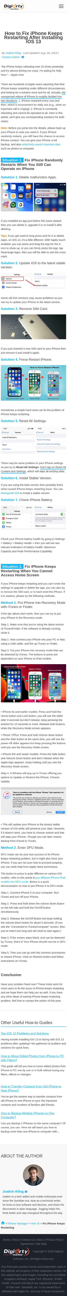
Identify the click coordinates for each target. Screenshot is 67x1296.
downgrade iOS (10, 493)
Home (6, 1239)
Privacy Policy (54, 1239)
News (40, 1239)
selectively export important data (41, 144)
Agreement (27, 1243)
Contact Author (13, 57)
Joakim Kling (13, 52)
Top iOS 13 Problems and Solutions (25, 1033)
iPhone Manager (18, 1223)
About (15, 1239)
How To (35, 1223)
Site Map (41, 1243)
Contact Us (28, 1239)
